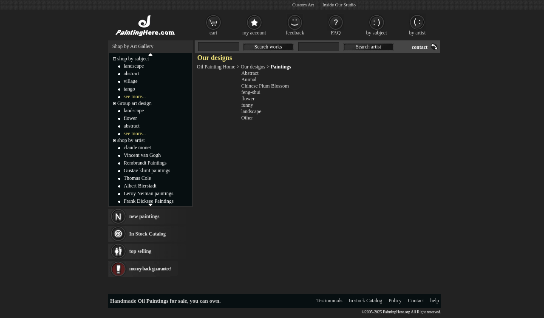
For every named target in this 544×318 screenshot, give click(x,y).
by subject (376, 33)
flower (248, 99)
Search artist (368, 47)
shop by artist (131, 140)
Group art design (134, 103)
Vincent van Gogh (142, 155)
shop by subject (133, 59)
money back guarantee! (150, 269)
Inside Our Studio (339, 4)
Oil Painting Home (216, 67)
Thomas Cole (137, 178)
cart (213, 33)
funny (247, 105)
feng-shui (251, 92)
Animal (249, 79)
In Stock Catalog (147, 234)
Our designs (253, 67)
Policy (395, 301)
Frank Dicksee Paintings (148, 201)
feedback (295, 33)
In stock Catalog (365, 301)
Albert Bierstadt (140, 186)
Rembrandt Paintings (145, 163)
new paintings (144, 216)
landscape (251, 111)
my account (254, 33)
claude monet (137, 147)
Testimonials (330, 301)
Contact (416, 301)
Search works (268, 47)
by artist (417, 33)
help (434, 301)
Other (247, 118)
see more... (135, 96)
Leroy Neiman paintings (148, 193)
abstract (131, 74)
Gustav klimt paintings (147, 170)
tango (129, 89)
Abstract (250, 73)
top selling (140, 251)
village (131, 81)
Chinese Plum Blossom (265, 86)
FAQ (335, 33)
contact (420, 47)
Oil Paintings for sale (162, 301)
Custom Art (303, 4)
